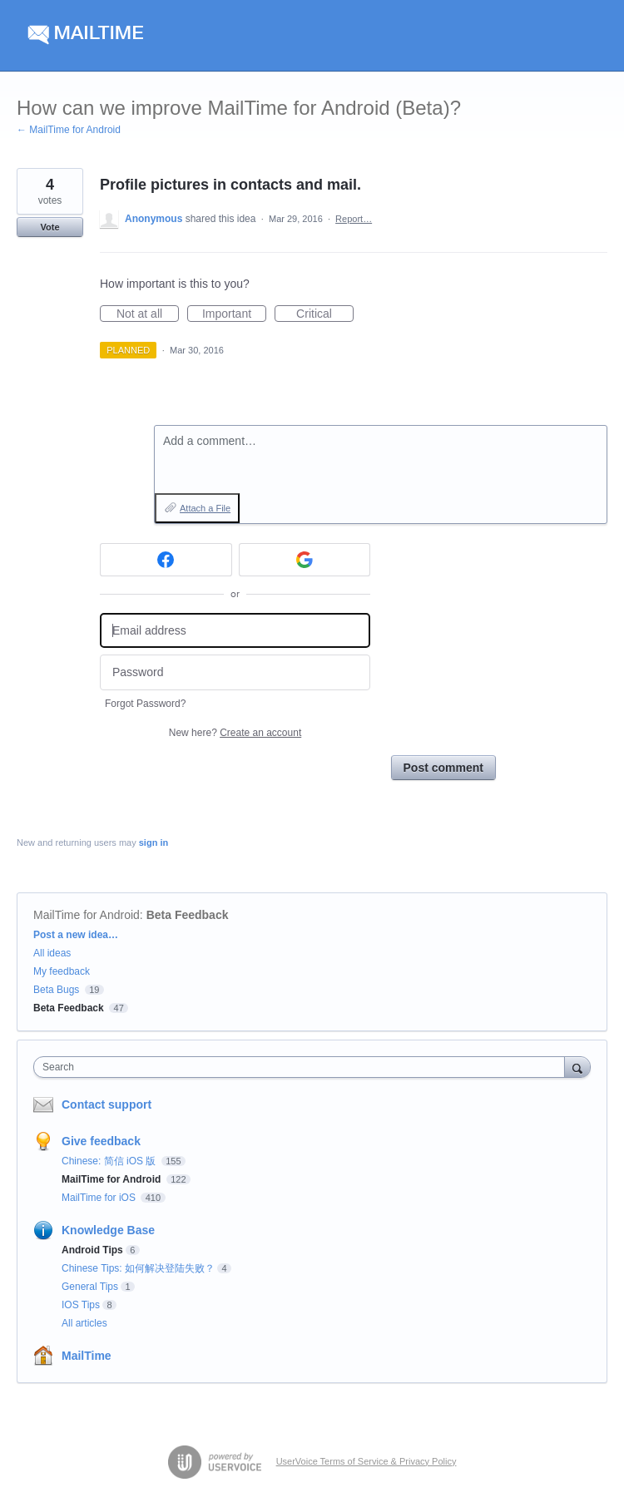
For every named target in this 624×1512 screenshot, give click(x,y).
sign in (153, 842)
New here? (235, 733)
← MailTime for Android (69, 130)
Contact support (106, 1104)
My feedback (61, 971)
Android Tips (92, 1250)
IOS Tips (81, 1305)
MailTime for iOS (100, 1197)
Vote (49, 227)
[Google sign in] (305, 559)
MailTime (86, 1355)
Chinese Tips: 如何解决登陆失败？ (138, 1268)
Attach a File (205, 508)
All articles (84, 1323)
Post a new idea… (75, 935)
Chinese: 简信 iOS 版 (110, 1161)
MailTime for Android (86, 915)
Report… (353, 219)
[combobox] (303, 1067)
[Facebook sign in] (166, 559)
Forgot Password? (145, 703)
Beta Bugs (56, 990)
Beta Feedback (187, 915)
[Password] (235, 672)
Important (234, 314)
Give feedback (101, 1141)
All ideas (52, 953)
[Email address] (235, 631)
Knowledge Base (108, 1230)
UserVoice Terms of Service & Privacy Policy (366, 1461)
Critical (325, 314)
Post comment (443, 767)
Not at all (147, 314)
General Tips (90, 1286)
